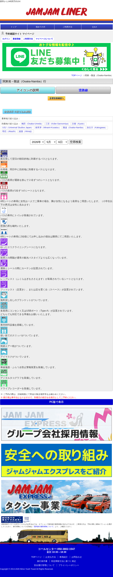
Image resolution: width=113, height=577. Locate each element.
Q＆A (94, 27)
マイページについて (44, 39)
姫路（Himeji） (26, 131)
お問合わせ (77, 557)
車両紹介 (63, 557)
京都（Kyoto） (79, 123)
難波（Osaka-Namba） (74, 127)
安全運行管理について (44, 565)
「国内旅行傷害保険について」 (43, 526)
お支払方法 (50, 557)
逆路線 (83, 90)
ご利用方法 (67, 27)
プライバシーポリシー (68, 565)
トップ (13, 27)
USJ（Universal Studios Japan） (17, 127)
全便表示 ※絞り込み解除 (17, 111)
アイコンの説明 (27, 90)
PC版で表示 (56, 401)
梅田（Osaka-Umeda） (32, 123)
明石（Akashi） (9, 131)
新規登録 (16, 39)
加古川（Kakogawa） (97, 127)
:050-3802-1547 (56, 549)
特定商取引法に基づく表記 (63, 561)
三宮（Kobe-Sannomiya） (57, 123)
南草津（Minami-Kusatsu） (48, 127)
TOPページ (77, 75)
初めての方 (40, 27)
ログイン (6, 39)
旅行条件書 (42, 561)
